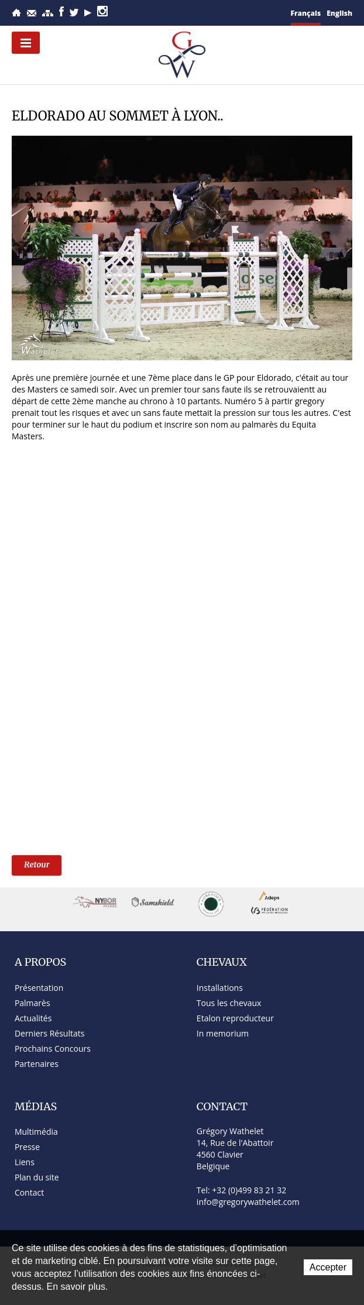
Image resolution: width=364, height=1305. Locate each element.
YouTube (87, 12)
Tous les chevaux (229, 1002)
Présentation (39, 987)
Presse (27, 1146)
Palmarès (32, 1002)
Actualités (33, 1018)
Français (306, 13)
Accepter (328, 1267)
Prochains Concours (53, 1048)
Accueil (16, 12)
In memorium (223, 1033)
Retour (36, 864)
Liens (25, 1162)
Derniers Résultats (49, 1033)
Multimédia (36, 1131)
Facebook (61, 11)
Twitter (74, 12)
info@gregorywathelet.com (248, 1201)
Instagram (102, 11)
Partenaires (37, 1063)
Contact (31, 13)
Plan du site (47, 13)
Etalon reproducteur (235, 1018)
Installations (220, 987)
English (339, 13)
